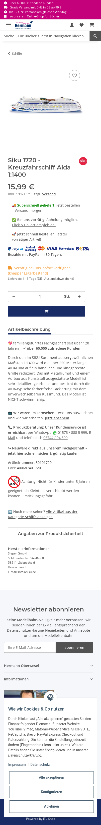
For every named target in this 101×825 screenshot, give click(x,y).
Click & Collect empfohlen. (34, 224)
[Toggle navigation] (8, 22)
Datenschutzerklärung (25, 630)
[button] (72, 25)
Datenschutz (40, 765)
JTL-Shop (49, 819)
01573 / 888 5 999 (72, 432)
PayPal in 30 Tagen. (45, 254)
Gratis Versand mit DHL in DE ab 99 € (35, 7)
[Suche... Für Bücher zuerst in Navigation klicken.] (45, 36)
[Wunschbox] (82, 25)
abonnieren (74, 647)
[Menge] (40, 296)
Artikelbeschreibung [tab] (29, 329)
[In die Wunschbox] (74, 75)
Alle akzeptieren (51, 777)
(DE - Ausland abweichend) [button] (55, 278)
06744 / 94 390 (55, 437)
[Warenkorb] (92, 25)
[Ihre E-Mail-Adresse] (30, 647)
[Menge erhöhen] (79, 296)
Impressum (17, 765)
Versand (49, 194)
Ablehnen (51, 806)
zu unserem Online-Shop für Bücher (34, 16)
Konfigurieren (51, 792)
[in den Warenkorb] (46, 311)
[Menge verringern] (13, 296)
